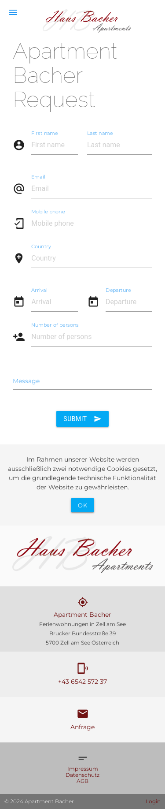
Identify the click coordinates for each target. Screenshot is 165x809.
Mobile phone (48, 211)
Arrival (39, 290)
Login (153, 801)
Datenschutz (82, 775)
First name (44, 133)
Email (38, 176)
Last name (100, 133)
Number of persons (55, 324)
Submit (82, 419)
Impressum (82, 768)
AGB (82, 781)
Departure (118, 290)
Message (26, 381)
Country (41, 246)
